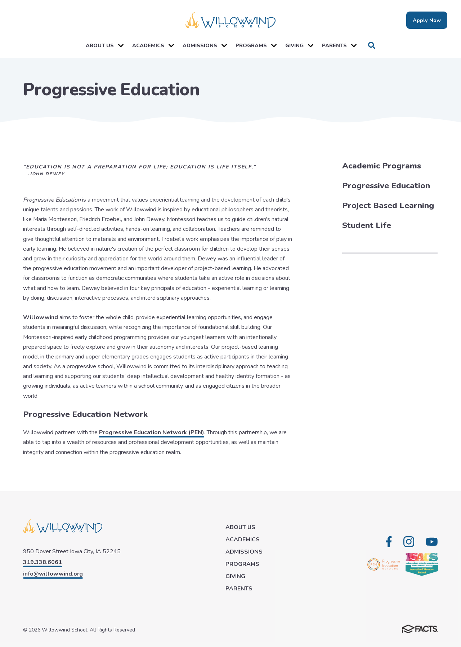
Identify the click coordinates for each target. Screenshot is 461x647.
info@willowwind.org (53, 574)
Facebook (388, 541)
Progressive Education (386, 185)
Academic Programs (381, 165)
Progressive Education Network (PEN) (151, 432)
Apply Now (427, 20)
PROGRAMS (256, 45)
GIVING (299, 45)
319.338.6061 (42, 562)
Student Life (366, 225)
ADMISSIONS (205, 45)
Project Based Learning (388, 205)
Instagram (408, 541)
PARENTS (339, 45)
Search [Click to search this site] (371, 45)
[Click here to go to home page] (230, 20)
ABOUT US (105, 45)
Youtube (432, 541)
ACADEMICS (153, 45)
